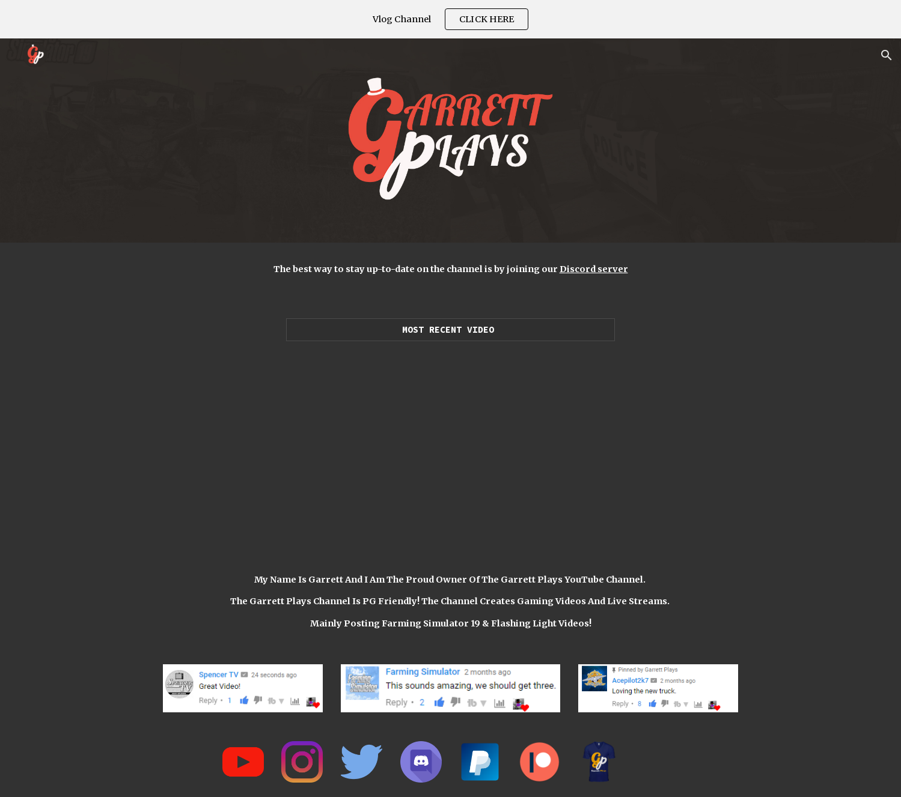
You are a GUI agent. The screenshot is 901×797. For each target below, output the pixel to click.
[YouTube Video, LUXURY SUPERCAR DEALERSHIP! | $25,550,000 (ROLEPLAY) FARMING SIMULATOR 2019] (450, 444)
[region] (450, 19)
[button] (886, 55)
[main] (450, 269)
